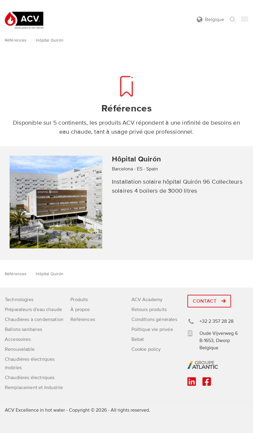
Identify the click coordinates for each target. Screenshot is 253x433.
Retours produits (149, 310)
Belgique (214, 20)
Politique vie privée (152, 329)
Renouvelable (20, 349)
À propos (80, 310)
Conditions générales (154, 319)
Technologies (19, 300)
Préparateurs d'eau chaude (33, 310)
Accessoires (18, 339)
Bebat (137, 339)
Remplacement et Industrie (34, 388)
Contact (209, 301)
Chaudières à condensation (34, 319)
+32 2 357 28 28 (216, 321)
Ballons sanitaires (23, 329)
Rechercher (232, 19)
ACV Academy (147, 300)
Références (15, 40)
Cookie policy (146, 349)
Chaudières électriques (30, 378)
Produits (79, 300)
